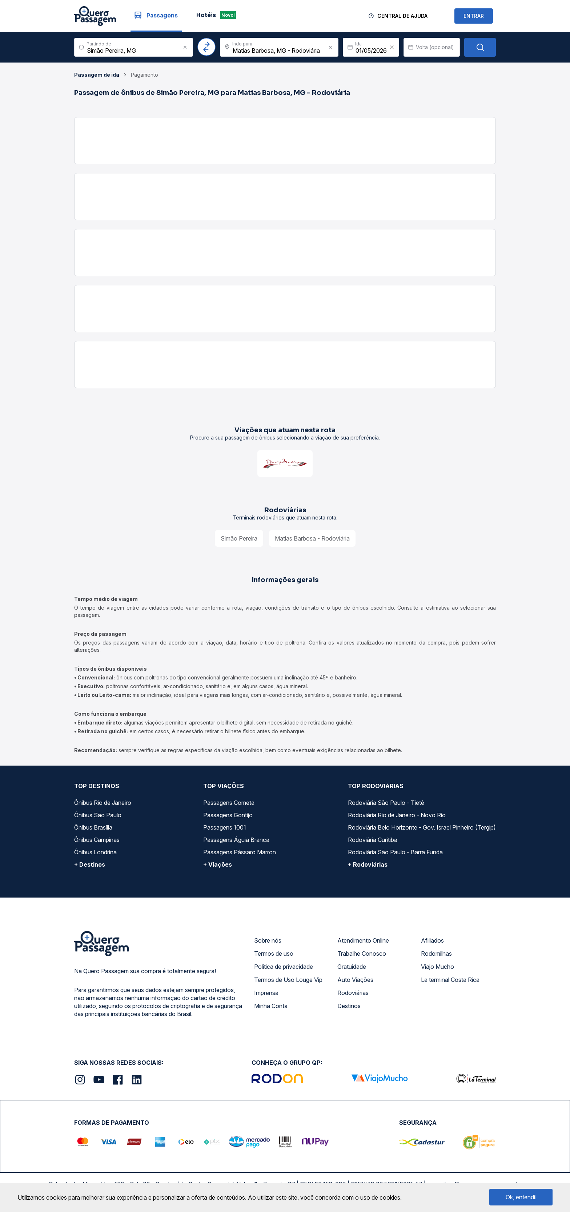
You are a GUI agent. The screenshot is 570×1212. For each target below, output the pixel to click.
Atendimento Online (363, 940)
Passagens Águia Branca (236, 839)
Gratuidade (351, 966)
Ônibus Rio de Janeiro (102, 802)
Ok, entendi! (521, 1197)
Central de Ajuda (402, 16)
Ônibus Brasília (93, 827)
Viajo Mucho (437, 966)
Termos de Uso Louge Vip (288, 979)
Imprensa (266, 992)
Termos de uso (273, 953)
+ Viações (217, 864)
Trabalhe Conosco (361, 953)
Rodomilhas (436, 953)
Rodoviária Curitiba (372, 839)
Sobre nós (267, 940)
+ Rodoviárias (368, 864)
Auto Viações (355, 979)
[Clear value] (392, 47)
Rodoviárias (353, 992)
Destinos (349, 1006)
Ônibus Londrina (95, 852)
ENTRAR (473, 16)
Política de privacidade (283, 966)
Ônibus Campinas (97, 839)
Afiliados (432, 940)
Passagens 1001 (224, 827)
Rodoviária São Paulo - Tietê (386, 802)
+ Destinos (89, 864)
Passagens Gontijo (228, 815)
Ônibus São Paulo (97, 815)
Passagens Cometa (228, 802)
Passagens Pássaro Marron (239, 852)
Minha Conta (271, 1006)
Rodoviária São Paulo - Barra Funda (395, 852)
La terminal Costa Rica (450, 979)
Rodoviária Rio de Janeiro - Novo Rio (397, 815)
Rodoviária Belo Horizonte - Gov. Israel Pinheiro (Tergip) (422, 827)
